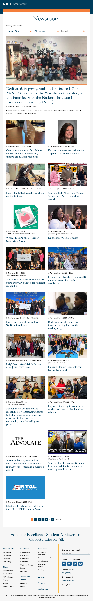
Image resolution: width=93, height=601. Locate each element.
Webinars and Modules (42, 566)
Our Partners (24, 559)
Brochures (23, 572)
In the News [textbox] (14, 31)
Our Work (24, 549)
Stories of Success (26, 565)
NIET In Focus (8, 577)
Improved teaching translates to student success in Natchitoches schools (65, 409)
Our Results (24, 562)
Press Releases (8, 571)
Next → (58, 520)
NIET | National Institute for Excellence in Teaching (14, 4)
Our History (7, 562)
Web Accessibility (49, 598)
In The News (7, 574)
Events (22, 568)
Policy (22, 587)
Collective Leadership (45, 558)
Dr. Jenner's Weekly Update (63, 238)
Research (23, 584)
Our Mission (7, 552)
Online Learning (43, 561)
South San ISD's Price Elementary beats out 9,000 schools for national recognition (25, 283)
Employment (43, 589)
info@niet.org (66, 573)
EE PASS (42, 578)
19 (52, 520)
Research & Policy (25, 578)
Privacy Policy (67, 585)
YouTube (80, 564)
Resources (42, 549)
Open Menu (89, 4)
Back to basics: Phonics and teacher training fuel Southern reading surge (64, 325)
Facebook (64, 564)
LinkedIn (75, 564)
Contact (41, 583)
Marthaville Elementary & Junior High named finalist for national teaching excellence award (66, 466)
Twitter (69, 564)
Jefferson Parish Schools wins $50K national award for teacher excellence (67, 280)
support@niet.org (68, 580)
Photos (5, 580)
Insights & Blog (8, 587)
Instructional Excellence (42, 554)
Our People (7, 556)
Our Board (6, 559)
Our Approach (25, 552)
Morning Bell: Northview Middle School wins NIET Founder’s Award (65, 196)
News (5, 567)
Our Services (24, 556)
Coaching (41, 570)
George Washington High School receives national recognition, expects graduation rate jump (24, 153)
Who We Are (8, 549)
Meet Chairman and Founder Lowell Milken (36, 595)
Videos (5, 584)
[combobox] (19, 31)
